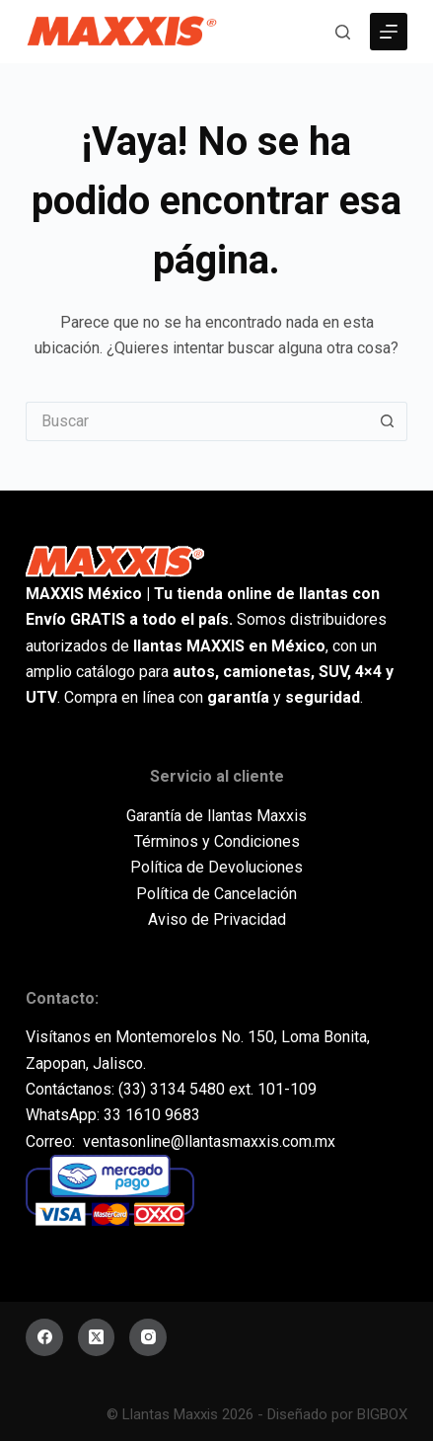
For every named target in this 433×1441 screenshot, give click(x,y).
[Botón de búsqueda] (387, 421)
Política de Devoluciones (216, 867)
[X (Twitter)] (96, 1337)
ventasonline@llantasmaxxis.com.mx (209, 1141)
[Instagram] (148, 1337)
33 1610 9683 (152, 1114)
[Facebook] (44, 1337)
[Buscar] (342, 32)
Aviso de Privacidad (217, 919)
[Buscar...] (196, 421)
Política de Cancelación (216, 893)
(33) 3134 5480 (171, 1089)
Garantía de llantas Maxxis (216, 815)
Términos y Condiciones (217, 841)
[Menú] (388, 31)
